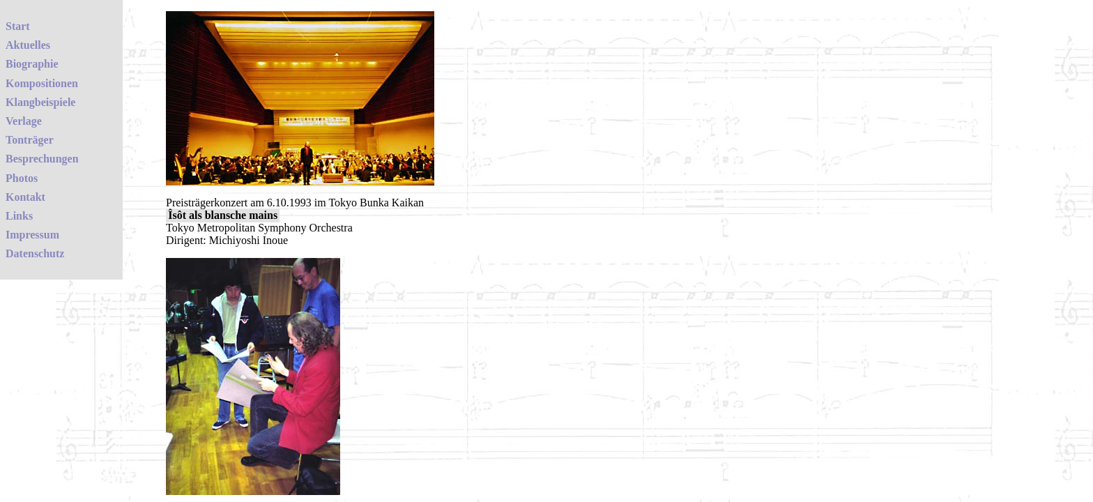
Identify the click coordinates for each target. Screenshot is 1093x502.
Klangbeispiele (40, 102)
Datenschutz (35, 253)
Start (18, 26)
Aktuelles (28, 45)
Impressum (32, 235)
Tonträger (30, 140)
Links (19, 216)
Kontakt (25, 197)
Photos (22, 178)
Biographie (32, 64)
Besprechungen (42, 159)
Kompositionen (42, 83)
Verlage (24, 121)
